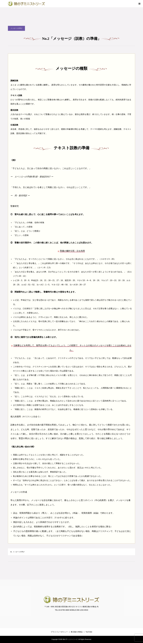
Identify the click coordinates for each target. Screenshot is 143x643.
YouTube (89, 632)
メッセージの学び (16, 28)
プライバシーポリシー (59, 632)
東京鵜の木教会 (77, 632)
